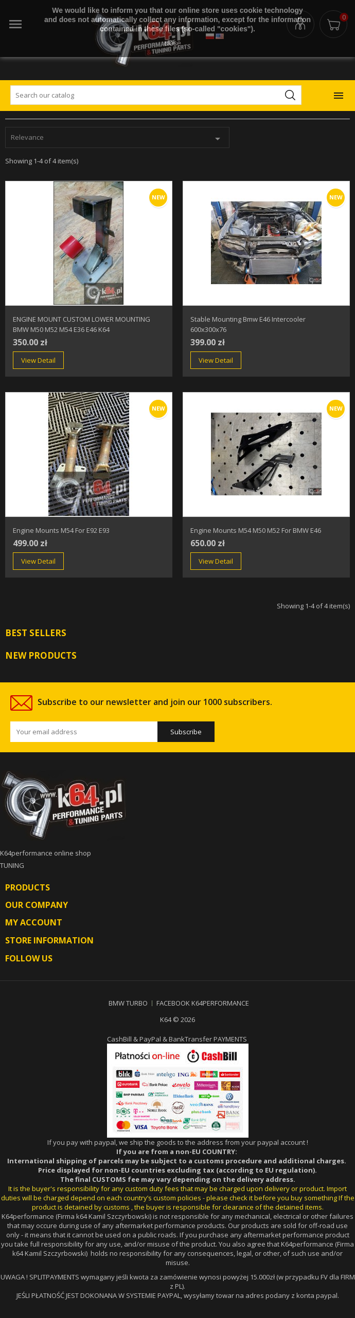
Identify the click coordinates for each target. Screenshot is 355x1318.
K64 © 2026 (177, 1019)
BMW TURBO (128, 1003)
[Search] (155, 95)
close (172, 43)
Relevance (117, 139)
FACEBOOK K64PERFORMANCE (202, 1003)
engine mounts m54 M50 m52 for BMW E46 (255, 530)
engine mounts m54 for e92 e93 (61, 530)
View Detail (38, 360)
